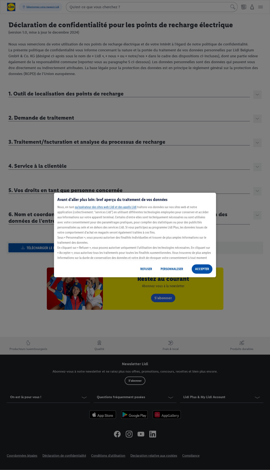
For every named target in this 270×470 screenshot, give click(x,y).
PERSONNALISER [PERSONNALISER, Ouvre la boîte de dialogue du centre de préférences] (172, 269)
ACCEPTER (202, 269)
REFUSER (146, 269)
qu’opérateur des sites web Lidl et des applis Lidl (105, 207)
